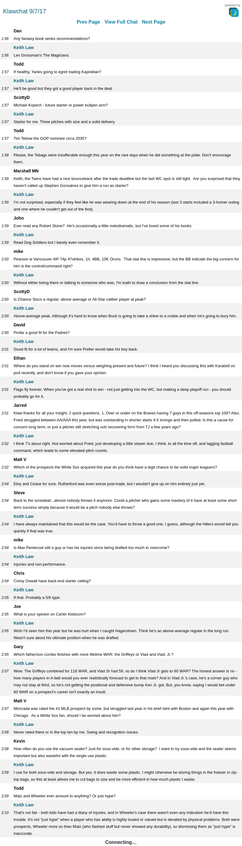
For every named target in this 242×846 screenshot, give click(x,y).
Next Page (153, 21)
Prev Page (88, 21)
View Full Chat (121, 21)
